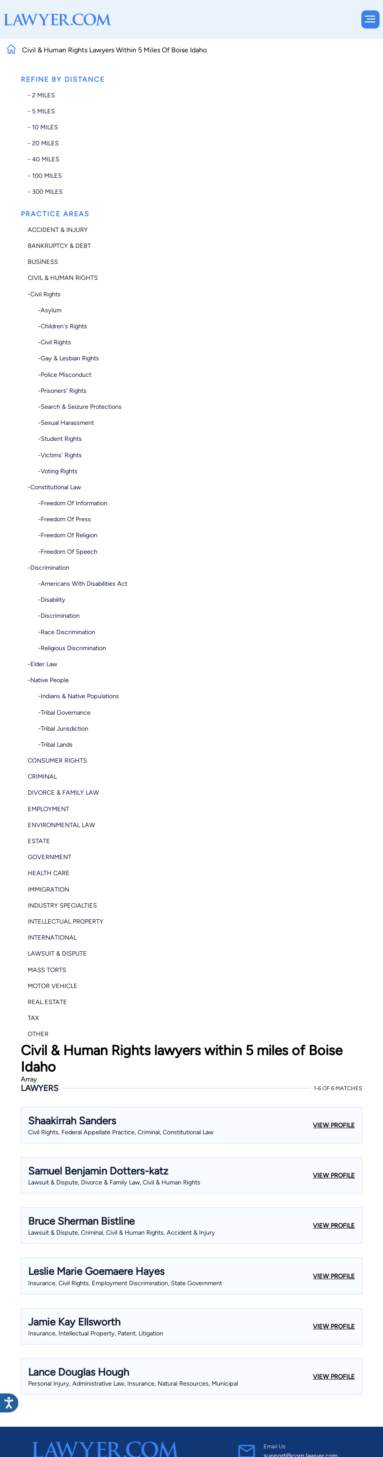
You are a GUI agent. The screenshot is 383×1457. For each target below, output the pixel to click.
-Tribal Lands (50, 744)
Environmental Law (61, 825)
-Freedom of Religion (62, 535)
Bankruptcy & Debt (59, 246)
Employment (48, 809)
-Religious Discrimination (67, 648)
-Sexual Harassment (61, 423)
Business (43, 262)
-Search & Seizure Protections (75, 407)
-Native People (48, 680)
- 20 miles (43, 143)
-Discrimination (48, 567)
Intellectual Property (65, 921)
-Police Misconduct (59, 375)
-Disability (46, 599)
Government (49, 857)
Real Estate (47, 1002)
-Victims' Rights (55, 455)
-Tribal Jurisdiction (58, 728)
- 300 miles (45, 192)
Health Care (49, 873)
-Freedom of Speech (62, 551)
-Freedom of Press (59, 519)
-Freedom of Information (67, 503)
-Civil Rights (44, 294)
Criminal (42, 776)
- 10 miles (43, 127)
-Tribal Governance (59, 712)
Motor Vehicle (52, 986)
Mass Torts (47, 970)
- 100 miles (45, 176)
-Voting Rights (52, 471)
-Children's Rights (57, 326)
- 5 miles (41, 111)
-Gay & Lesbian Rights (63, 358)
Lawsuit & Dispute (57, 953)
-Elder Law (42, 664)
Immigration (48, 889)
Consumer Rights (57, 760)
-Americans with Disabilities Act (77, 583)
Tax (33, 1018)
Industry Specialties (62, 905)
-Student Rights (55, 439)
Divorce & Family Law (63, 792)
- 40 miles (43, 159)
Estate (39, 841)
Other (38, 1034)
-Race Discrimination (61, 632)
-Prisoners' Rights (57, 391)
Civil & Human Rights (63, 278)
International (52, 937)
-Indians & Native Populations (73, 696)
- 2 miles (41, 95)
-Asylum (44, 310)
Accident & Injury (58, 230)
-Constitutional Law (54, 487)
